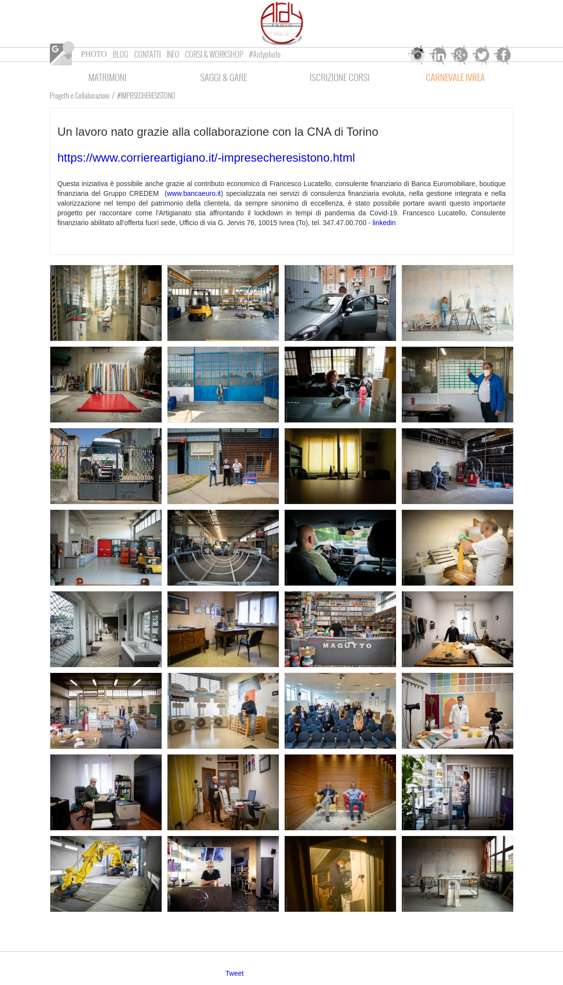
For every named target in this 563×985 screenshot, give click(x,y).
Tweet (235, 973)
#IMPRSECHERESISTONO (146, 95)
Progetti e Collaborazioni (79, 95)
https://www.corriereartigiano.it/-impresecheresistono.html (206, 157)
